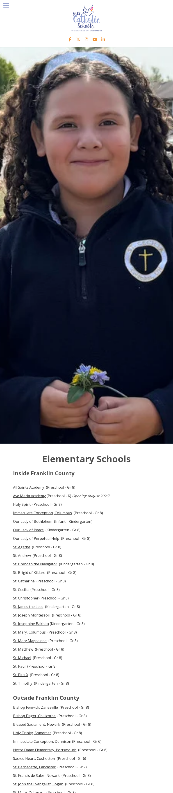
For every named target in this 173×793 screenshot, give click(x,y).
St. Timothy (22, 683)
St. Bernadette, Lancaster (34, 767)
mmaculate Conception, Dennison (42, 741)
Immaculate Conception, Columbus (42, 512)
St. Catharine (24, 581)
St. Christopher (26, 598)
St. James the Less (28, 606)
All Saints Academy (28, 487)
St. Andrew (22, 555)
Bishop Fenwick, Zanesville (35, 707)
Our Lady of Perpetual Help (36, 538)
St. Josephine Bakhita (31, 623)
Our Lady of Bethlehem (32, 521)
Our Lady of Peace (28, 529)
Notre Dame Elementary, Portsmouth (44, 749)
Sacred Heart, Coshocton (34, 758)
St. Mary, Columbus (29, 632)
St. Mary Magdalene (30, 640)
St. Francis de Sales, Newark (36, 775)
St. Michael (22, 657)
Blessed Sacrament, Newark (36, 724)
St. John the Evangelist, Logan (38, 784)
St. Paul (19, 666)
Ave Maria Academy (29, 495)
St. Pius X (20, 674)
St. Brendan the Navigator (35, 564)
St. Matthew (23, 649)
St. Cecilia (21, 589)
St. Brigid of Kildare (29, 572)
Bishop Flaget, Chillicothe (34, 715)
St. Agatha (21, 547)
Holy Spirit (22, 504)
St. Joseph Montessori (31, 615)
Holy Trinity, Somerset (32, 732)
